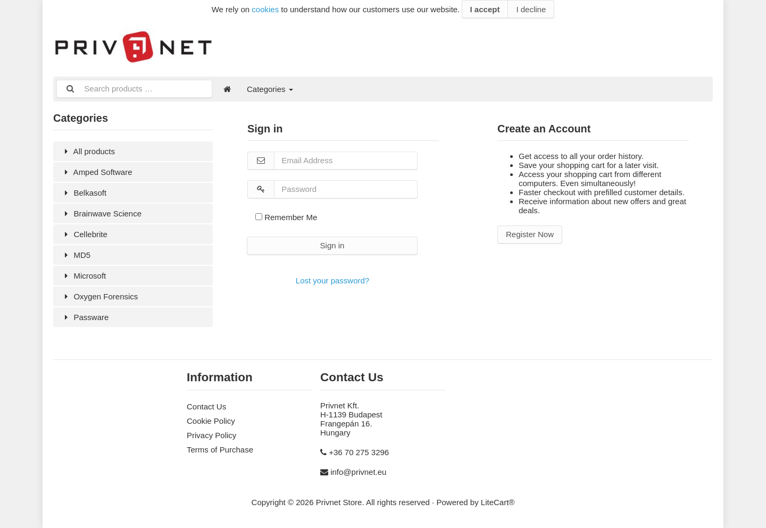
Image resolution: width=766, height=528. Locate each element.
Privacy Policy (211, 435)
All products (88, 151)
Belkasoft (83, 192)
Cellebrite (84, 234)
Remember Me (286, 217)
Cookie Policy (211, 420)
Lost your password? (332, 280)
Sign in (332, 245)
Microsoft (83, 275)
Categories (270, 89)
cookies (265, 9)
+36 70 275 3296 (359, 452)
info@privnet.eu (358, 471)
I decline (531, 9)
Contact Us (206, 406)
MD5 (75, 254)
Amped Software (96, 172)
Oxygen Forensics (99, 296)
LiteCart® (498, 502)
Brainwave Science (101, 213)
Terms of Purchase (220, 449)
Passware (85, 317)
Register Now (530, 234)
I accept (485, 9)
